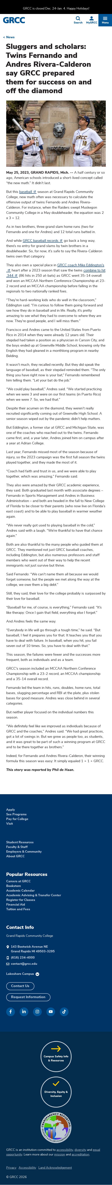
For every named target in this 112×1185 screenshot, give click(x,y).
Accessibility (27, 1167)
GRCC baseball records (43, 241)
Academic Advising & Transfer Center (33, 895)
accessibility (64, 1149)
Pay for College (17, 819)
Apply (10, 809)
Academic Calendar (20, 890)
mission (59, 1154)
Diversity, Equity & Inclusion (56, 1094)
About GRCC (15, 856)
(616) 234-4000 (23, 957)
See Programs (16, 814)
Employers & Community (24, 851)
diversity (80, 1149)
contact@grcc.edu (24, 963)
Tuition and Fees (18, 909)
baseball (27, 192)
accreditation (80, 1154)
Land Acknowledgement (55, 1167)
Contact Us (20, 986)
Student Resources (20, 842)
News (10, 37)
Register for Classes (20, 900)
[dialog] (100, 1173)
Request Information (28, 997)
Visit (9, 823)
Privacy (11, 1167)
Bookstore (13, 886)
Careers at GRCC (18, 881)
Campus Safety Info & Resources (56, 1058)
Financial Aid (15, 904)
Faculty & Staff (17, 847)
